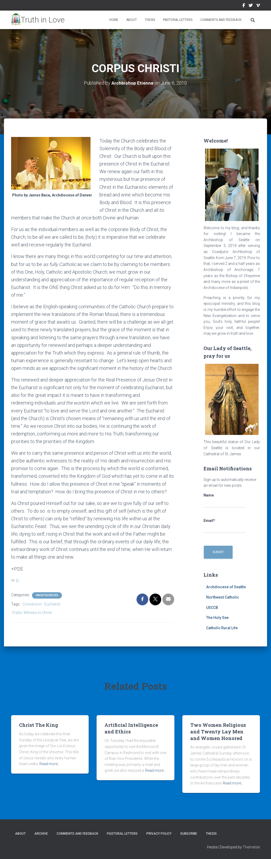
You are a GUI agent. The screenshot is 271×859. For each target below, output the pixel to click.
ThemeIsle (251, 847)
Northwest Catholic (222, 597)
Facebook (243, 6)
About (131, 20)
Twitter (251, 6)
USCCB (212, 607)
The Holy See (217, 617)
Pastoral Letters (177, 20)
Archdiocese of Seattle (226, 587)
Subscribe (188, 833)
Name (225, 500)
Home (113, 20)
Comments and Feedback (220, 20)
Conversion (32, 604)
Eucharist (52, 604)
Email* (225, 525)
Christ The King (38, 725)
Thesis (150, 20)
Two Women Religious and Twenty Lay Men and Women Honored (218, 731)
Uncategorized (47, 595)
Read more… (49, 764)
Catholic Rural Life (222, 628)
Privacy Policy (158, 833)
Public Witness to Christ (32, 612)
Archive (41, 833)
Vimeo (258, 6)
